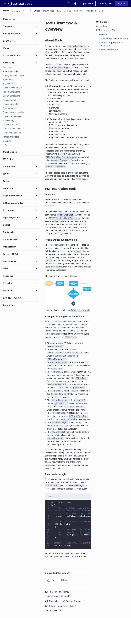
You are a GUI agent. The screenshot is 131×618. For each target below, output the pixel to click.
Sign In (121, 3)
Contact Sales (53, 610)
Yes (51, 580)
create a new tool (78, 556)
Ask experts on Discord (57, 596)
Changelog (90, 10)
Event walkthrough (108, 49)
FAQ (59, 10)
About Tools (102, 26)
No (64, 580)
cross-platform (51, 163)
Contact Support (75, 601)
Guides (37, 10)
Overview (103, 34)
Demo (102, 10)
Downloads (48, 10)
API (67, 10)
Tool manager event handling (113, 38)
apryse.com (87, 3)
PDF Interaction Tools (107, 30)
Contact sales (105, 3)
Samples (78, 10)
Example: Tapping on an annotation (111, 44)
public (77, 160)
